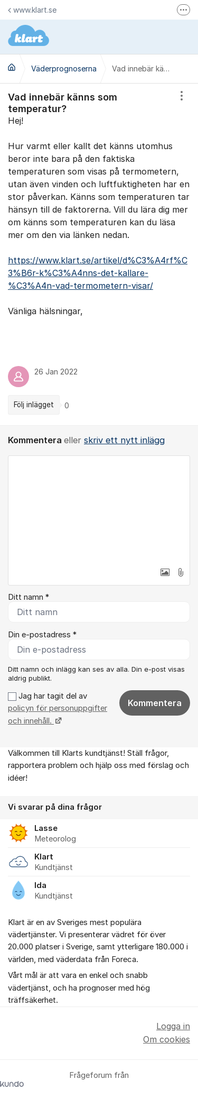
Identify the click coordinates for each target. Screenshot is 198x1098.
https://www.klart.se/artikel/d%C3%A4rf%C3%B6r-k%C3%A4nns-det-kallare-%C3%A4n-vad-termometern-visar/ (97, 273)
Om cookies (166, 1039)
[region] (99, 254)
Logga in (173, 1026)
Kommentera (155, 703)
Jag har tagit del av (57, 708)
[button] (164, 572)
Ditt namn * (28, 597)
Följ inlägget (34, 404)
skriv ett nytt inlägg (124, 440)
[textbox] (99, 509)
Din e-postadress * (42, 634)
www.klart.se (32, 9)
